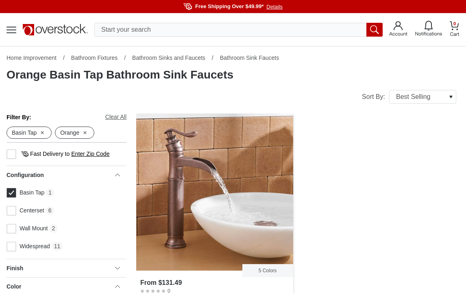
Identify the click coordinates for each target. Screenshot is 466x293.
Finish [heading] (63, 268)
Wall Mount (27, 229)
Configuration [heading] (63, 175)
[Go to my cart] (454, 30)
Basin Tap (25, 193)
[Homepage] (55, 29)
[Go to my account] (398, 29)
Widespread (28, 246)
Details (274, 7)
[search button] (374, 30)
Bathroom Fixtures (94, 58)
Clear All (115, 117)
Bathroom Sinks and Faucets (168, 58)
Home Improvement (32, 58)
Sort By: (409, 97)
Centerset (25, 211)
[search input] (238, 30)
